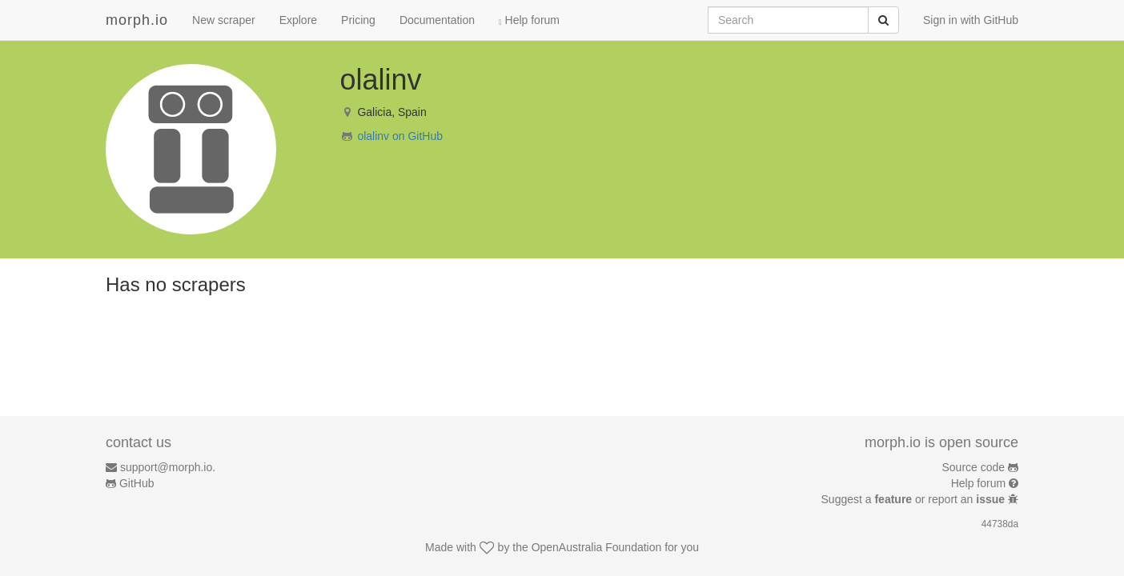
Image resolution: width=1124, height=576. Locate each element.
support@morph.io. (167, 467)
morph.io (137, 20)
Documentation (437, 20)
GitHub (137, 483)
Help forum (529, 20)
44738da (999, 524)
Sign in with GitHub (970, 20)
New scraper (223, 20)
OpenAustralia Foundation (597, 547)
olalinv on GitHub (400, 136)
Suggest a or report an (914, 499)
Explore (298, 20)
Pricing (358, 20)
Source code (974, 467)
